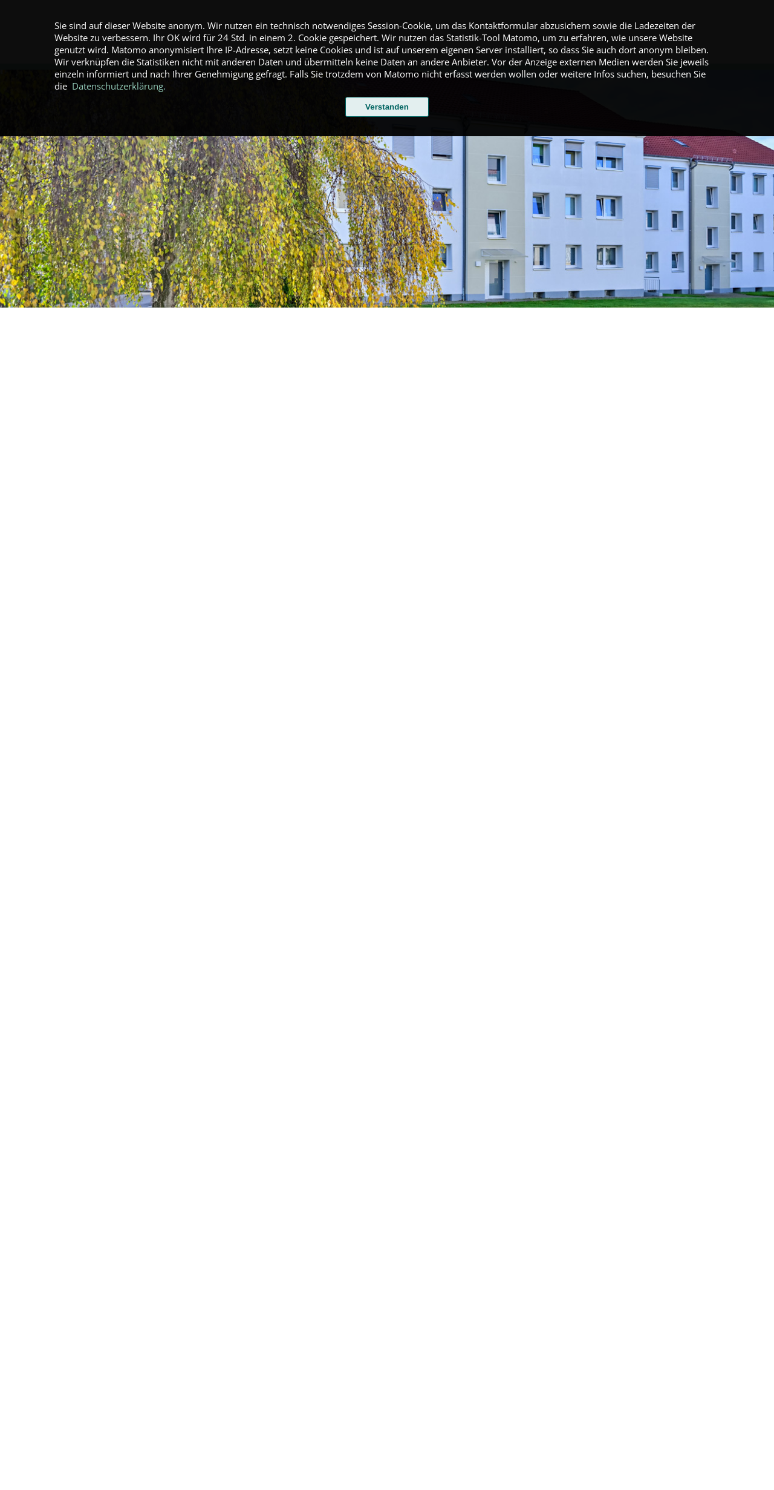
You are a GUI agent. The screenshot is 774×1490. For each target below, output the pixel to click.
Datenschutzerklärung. (119, 86)
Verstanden (387, 106)
